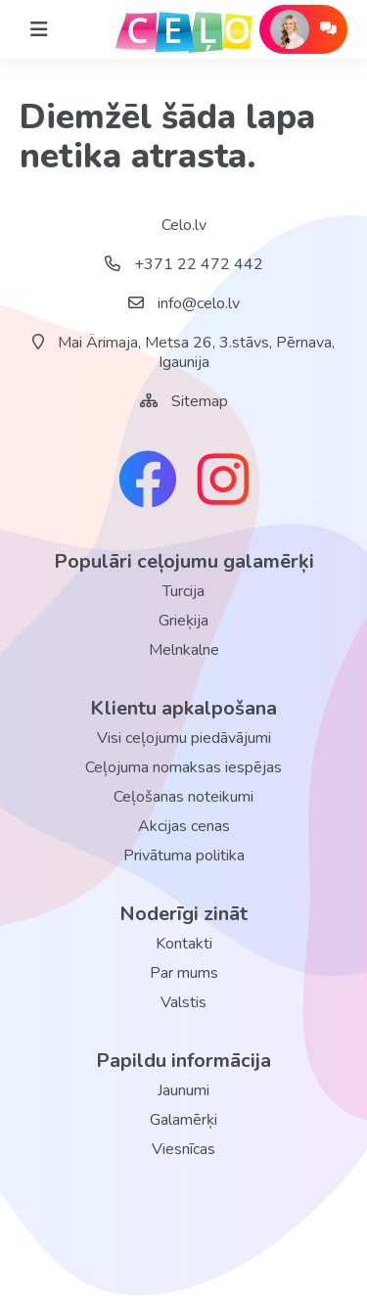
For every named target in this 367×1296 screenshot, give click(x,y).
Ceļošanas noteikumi (183, 797)
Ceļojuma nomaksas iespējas (183, 767)
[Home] (39, 29)
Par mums (184, 973)
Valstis (183, 1002)
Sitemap (199, 401)
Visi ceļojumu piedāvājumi (184, 738)
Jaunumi (183, 1090)
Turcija (183, 591)
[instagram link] (223, 481)
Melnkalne (184, 650)
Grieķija (183, 620)
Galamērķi (183, 1120)
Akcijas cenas (184, 826)
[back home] (183, 29)
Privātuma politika (184, 855)
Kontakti (184, 943)
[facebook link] (147, 481)
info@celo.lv (184, 303)
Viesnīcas (183, 1149)
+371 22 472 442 (184, 264)
